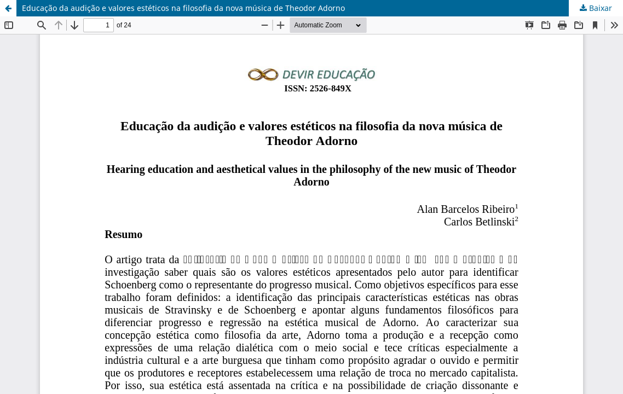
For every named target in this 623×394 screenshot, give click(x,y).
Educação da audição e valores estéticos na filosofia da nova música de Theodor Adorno (183, 8)
